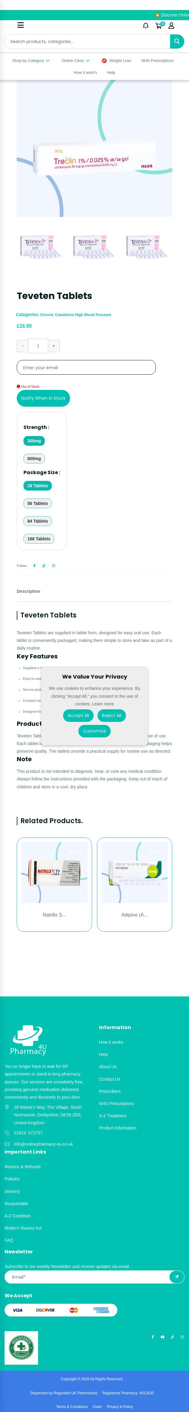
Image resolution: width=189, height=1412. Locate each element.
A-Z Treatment (112, 1115)
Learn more (103, 703)
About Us (108, 1066)
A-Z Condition (18, 1215)
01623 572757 (28, 1132)
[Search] (177, 41)
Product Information (117, 1128)
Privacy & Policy (120, 1407)
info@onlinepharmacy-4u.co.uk (43, 1144)
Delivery (12, 1191)
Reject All (111, 715)
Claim (97, 1407)
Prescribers (110, 1091)
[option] (94, 148)
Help (111, 72)
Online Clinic (76, 60)
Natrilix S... (54, 914)
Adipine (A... (134, 914)
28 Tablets (37, 485)
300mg (34, 440)
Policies (12, 1178)
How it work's (85, 72)
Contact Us (109, 1079)
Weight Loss (116, 60)
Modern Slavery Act (23, 1228)
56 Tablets (37, 503)
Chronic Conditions (57, 315)
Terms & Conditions (72, 1407)
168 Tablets (38, 538)
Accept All (78, 715)
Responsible (16, 1203)
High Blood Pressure (93, 315)
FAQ (9, 1240)
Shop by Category (31, 60)
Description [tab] (28, 591)
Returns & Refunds (23, 1166)
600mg (34, 458)
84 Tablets (37, 521)
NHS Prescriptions (157, 60)
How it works (111, 1042)
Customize (94, 731)
